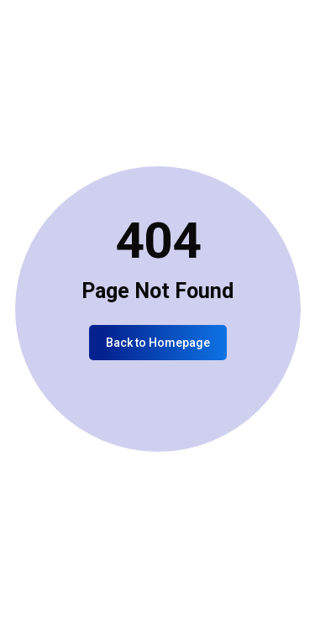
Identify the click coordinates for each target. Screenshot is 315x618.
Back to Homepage (158, 342)
